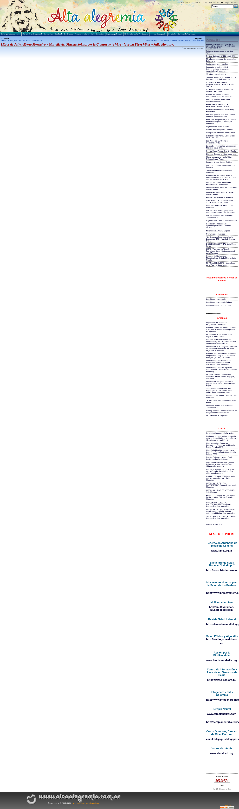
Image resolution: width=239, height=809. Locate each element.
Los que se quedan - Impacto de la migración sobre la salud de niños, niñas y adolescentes (220, 471)
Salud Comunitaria (97, 34)
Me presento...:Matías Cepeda (218, 231)
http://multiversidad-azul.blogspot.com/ (221, 608)
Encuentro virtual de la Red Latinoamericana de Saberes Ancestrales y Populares (217, 69)
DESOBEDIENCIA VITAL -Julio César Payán (221, 245)
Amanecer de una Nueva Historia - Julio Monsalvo (220, 407)
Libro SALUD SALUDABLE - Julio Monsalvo (219, 207)
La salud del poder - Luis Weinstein (220, 433)
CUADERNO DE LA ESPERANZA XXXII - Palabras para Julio (219, 201)
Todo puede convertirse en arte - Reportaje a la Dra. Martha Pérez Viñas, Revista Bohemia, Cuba (219, 390)
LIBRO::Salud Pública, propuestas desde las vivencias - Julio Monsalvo (220, 212)
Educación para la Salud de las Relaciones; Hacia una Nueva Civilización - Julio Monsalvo (218, 362)
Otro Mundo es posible (158, 34)
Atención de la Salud (82, 34)
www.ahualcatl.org (221, 753)
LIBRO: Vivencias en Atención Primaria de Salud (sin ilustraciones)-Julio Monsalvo (220, 251)
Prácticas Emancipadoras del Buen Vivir (220, 52)
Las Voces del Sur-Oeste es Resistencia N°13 (217, 142)
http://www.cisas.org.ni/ (221, 680)
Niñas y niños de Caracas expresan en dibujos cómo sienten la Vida (221, 412)
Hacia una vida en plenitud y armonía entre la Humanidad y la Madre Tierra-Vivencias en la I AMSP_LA (221, 438)
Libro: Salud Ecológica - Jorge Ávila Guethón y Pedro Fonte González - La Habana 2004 (221, 452)
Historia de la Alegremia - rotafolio (219, 130)
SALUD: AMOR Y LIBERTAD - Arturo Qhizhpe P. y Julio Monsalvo (220, 517)
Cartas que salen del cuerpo (10, 34)
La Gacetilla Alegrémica (186, 34)
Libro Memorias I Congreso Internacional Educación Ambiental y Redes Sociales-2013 (220, 445)
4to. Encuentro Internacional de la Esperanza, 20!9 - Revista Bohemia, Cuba (220, 239)
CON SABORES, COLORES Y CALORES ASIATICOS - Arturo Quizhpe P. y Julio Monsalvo (218, 504)
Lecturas (145, 34)
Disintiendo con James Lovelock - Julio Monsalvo (221, 396)
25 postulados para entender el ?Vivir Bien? (221, 402)
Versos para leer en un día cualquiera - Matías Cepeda (221, 188)
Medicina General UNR (132, 34)
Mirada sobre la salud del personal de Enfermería (221, 60)
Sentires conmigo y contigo (217, 64)
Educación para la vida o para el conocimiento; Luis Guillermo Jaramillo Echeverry (221, 369)
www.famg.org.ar (221, 550)
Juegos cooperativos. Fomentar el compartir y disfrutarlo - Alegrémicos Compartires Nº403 (220, 46)
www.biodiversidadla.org (221, 660)
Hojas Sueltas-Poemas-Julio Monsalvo (221, 221)
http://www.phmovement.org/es (222, 593)
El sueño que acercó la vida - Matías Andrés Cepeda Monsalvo (220, 115)
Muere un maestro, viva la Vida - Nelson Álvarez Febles (219, 158)
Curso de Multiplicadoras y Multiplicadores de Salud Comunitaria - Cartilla (221, 258)
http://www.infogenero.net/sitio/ (222, 699)
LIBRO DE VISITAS (214, 525)
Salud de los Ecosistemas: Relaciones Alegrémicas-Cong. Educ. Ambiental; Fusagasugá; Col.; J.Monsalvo (221, 355)
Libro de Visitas (212, 2)
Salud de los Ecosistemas (64, 34)
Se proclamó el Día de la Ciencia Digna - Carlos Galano (219, 335)
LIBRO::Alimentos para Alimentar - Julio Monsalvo (219, 217)
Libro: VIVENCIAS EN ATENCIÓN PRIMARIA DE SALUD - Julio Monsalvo (175, 40)
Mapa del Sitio (231, 2)
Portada (184, 2)
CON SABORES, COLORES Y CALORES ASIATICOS (21, 40)
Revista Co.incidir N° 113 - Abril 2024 (221, 56)
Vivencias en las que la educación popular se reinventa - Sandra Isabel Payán (220, 383)
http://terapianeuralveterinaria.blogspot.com (222, 722)
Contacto (196, 2)
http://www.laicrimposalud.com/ (222, 570)
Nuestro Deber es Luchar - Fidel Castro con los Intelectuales (219, 458)
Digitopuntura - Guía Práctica (217, 127)
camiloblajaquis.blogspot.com (222, 739)
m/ (221, 643)
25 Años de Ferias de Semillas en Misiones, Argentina (219, 90)
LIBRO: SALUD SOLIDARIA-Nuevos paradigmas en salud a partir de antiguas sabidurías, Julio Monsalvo (220, 511)
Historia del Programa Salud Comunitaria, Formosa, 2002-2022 (219, 95)
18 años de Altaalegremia (216, 74)
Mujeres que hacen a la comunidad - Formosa (220, 166)
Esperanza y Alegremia (114, 34)
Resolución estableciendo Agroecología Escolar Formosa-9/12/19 (218, 226)
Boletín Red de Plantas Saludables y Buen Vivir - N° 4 (220, 137)
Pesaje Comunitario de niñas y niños (220, 133)
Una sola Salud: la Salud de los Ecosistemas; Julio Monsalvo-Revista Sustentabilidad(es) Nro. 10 (221, 341)
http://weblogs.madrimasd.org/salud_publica (222, 639)
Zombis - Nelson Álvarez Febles (219, 162)
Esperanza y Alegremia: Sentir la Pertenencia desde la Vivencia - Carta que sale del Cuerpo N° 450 (221, 177)
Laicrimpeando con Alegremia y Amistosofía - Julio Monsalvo (218, 183)
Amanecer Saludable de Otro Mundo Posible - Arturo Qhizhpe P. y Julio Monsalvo (220, 497)
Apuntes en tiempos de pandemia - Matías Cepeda (220, 193)
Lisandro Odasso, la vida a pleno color (221, 154)
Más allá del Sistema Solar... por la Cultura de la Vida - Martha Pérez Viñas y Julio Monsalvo (220, 464)
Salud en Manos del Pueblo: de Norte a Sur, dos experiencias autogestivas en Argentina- (221, 329)
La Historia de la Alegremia (216, 416)
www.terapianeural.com (221, 714)
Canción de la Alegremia (216, 299)
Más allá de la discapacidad (32, 34)
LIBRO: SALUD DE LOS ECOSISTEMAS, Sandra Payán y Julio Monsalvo (221, 485)
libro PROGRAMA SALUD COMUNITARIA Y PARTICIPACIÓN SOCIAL (220, 84)
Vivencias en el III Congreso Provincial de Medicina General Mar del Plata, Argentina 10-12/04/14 (221, 348)
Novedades (172, 34)
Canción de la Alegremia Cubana (219, 302)
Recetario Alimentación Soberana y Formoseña (220, 110)
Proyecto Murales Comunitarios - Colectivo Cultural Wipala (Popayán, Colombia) (220, 376)
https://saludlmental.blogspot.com (222, 624)
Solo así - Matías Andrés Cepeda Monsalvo (219, 171)
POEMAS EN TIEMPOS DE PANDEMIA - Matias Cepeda (217, 105)
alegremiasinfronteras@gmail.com (86, 803)
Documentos (48, 34)
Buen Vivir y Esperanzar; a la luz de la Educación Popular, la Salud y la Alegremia (221, 121)
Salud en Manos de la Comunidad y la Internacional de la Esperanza (221, 78)
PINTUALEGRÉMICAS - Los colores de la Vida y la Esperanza (220, 264)
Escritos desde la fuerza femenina (219, 197)
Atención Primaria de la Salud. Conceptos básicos (218, 100)
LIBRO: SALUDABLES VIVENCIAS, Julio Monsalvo (220, 491)
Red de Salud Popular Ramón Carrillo (221, 151)
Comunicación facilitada (215, 234)
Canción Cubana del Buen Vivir (218, 305)
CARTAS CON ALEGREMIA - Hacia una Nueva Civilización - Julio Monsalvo (220, 478)
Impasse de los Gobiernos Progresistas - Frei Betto (216, 323)
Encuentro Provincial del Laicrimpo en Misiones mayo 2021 (221, 147)
